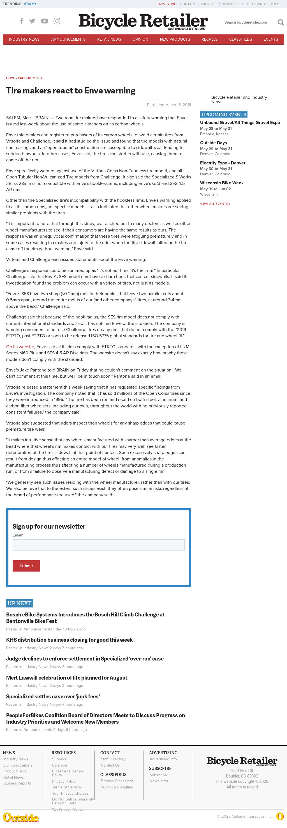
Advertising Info (163, 759)
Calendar (59, 765)
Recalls (209, 39)
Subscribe (208, 4)
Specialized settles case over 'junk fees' (53, 696)
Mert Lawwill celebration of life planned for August (67, 677)
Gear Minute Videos (264, 4)
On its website (20, 347)
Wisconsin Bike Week (222, 183)
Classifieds (240, 39)
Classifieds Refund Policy (68, 773)
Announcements (68, 39)
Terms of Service (66, 786)
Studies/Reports (17, 782)
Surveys (59, 759)
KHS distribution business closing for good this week (69, 639)
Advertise (167, 4)
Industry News (24, 39)
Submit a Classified (117, 786)
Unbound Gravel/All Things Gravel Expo (240, 122)
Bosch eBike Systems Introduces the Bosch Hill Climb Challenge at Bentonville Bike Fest (85, 618)
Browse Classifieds (117, 780)
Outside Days (213, 143)
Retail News (109, 39)
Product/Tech (30, 78)
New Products (175, 39)
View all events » (215, 204)
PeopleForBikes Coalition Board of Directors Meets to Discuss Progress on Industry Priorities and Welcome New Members (95, 718)
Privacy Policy (63, 780)
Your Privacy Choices (70, 792)
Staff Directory (113, 759)
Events (271, 39)
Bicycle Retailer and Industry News (239, 100)
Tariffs (31, 4)
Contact (188, 4)
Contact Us (110, 765)
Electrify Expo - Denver (223, 163)
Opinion (140, 39)
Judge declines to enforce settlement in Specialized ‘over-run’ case (85, 658)
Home (10, 78)
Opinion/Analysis (17, 765)
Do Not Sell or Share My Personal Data (73, 800)
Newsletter (232, 4)
